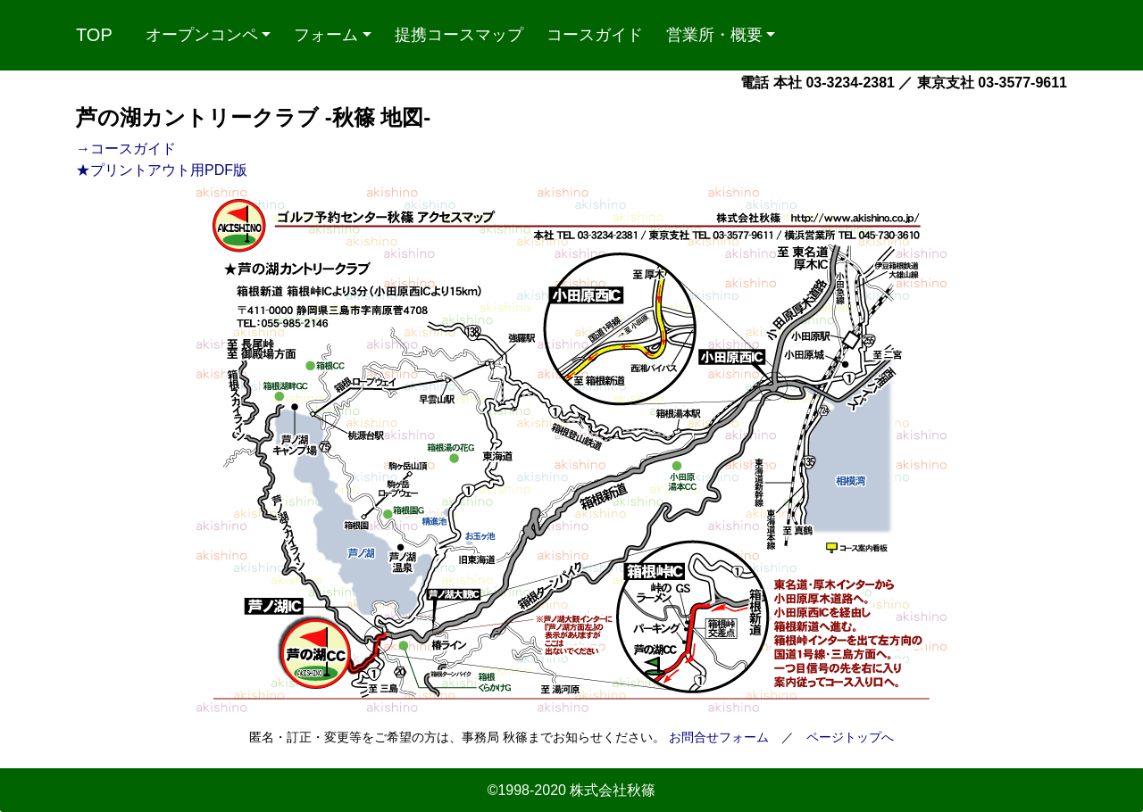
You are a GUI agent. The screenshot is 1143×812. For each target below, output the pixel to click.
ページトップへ (850, 737)
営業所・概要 (714, 35)
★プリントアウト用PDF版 (161, 170)
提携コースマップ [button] (459, 35)
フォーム (326, 35)
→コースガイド (126, 148)
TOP (94, 35)
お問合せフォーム (719, 737)
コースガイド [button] (594, 35)
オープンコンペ (202, 35)
